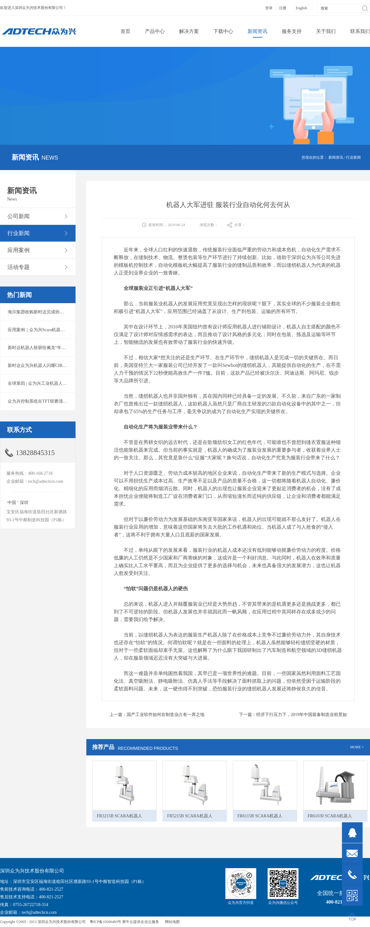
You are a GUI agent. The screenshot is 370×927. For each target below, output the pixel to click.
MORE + (357, 747)
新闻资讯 (335, 157)
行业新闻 (353, 157)
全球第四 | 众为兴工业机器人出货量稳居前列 (50, 383)
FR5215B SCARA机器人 (189, 816)
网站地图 (171, 922)
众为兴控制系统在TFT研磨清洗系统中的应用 (50, 401)
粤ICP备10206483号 (105, 922)
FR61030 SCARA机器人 (330, 816)
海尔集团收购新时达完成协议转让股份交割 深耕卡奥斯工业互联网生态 (75, 312)
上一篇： (156, 714)
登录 (269, 8)
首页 (125, 31)
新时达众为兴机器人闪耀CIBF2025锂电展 (47, 365)
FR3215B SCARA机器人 (119, 816)
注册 (282, 8)
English (301, 8)
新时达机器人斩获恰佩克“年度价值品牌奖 (47, 347)
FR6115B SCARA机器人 (259, 816)
